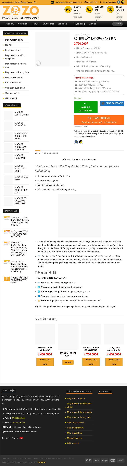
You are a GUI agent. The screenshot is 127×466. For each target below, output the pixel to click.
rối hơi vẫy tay (90, 136)
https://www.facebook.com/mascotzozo (69, 296)
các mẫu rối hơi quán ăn (90, 131)
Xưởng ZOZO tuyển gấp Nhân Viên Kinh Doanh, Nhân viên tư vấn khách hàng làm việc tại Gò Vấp (19, 249)
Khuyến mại (50, 458)
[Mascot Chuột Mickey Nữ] (45, 334)
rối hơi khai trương (90, 134)
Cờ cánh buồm (12, 93)
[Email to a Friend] (81, 142)
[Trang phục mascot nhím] (114, 334)
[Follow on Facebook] (118, 2)
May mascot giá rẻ (14, 40)
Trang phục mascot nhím (113, 349)
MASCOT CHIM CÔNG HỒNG (91, 349)
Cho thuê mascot (13, 82)
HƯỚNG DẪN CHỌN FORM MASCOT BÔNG (19, 280)
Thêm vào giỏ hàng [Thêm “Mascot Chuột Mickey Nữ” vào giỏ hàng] (45, 362)
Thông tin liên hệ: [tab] (50, 153)
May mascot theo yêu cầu (15, 65)
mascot (109, 131)
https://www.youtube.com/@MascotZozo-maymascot (75, 301)
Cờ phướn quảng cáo (15, 88)
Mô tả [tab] (37, 153)
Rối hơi (8, 45)
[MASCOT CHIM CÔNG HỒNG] (91, 334)
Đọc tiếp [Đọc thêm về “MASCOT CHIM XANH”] (68, 362)
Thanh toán (37, 458)
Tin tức (34, 24)
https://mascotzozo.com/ (70, 287)
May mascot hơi (12, 50)
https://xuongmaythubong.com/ (75, 291)
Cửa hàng (27, 458)
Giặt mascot (11, 98)
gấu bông (93, 242)
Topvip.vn (42, 462)
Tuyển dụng (61, 458)
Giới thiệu (22, 24)
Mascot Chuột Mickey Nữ (45, 349)
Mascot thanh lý (74, 438)
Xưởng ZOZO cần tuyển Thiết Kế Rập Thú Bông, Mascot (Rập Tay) (20, 221)
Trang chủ (9, 24)
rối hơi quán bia (103, 134)
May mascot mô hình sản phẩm (15, 57)
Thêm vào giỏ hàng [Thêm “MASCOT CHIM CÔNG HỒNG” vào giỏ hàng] (91, 362)
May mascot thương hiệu (17, 72)
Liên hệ (71, 458)
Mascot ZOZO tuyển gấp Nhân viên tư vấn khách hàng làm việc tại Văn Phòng (19, 266)
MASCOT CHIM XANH (68, 354)
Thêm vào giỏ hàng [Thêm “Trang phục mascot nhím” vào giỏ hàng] (114, 362)
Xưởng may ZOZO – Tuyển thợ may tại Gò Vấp (19, 233)
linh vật (102, 131)
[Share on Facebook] (76, 142)
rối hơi (114, 131)
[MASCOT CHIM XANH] (68, 337)
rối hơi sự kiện (115, 134)
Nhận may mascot (14, 77)
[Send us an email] (122, 2)
